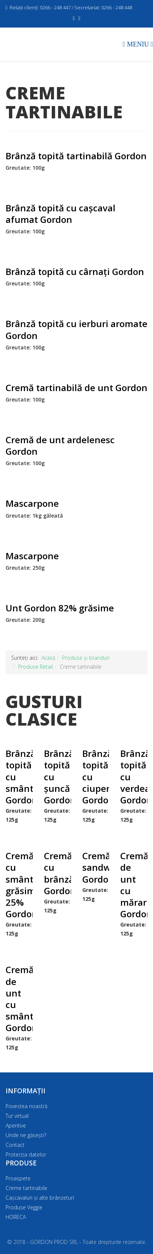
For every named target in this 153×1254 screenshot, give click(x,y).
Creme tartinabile (26, 1187)
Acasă (48, 657)
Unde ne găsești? (26, 1135)
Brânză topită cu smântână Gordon (19, 776)
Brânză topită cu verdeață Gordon (133, 776)
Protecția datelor (26, 1154)
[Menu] (138, 44)
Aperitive (16, 1125)
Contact (15, 1144)
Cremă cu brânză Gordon (57, 873)
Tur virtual (17, 1115)
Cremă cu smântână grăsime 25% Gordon (19, 885)
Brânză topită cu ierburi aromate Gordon (76, 329)
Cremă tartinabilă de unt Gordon (76, 387)
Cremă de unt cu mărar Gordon (133, 885)
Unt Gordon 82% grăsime (60, 608)
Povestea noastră (26, 1106)
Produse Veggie (24, 1207)
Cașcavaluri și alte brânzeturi (40, 1197)
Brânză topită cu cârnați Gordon (75, 271)
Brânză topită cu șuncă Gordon (57, 776)
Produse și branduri (85, 657)
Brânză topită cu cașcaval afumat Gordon (60, 213)
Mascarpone (32, 503)
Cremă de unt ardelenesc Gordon (60, 445)
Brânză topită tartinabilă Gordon (76, 155)
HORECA (16, 1217)
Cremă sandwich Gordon (95, 867)
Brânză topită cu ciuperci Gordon (95, 776)
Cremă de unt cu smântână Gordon (19, 998)
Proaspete (18, 1178)
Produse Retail (35, 666)
